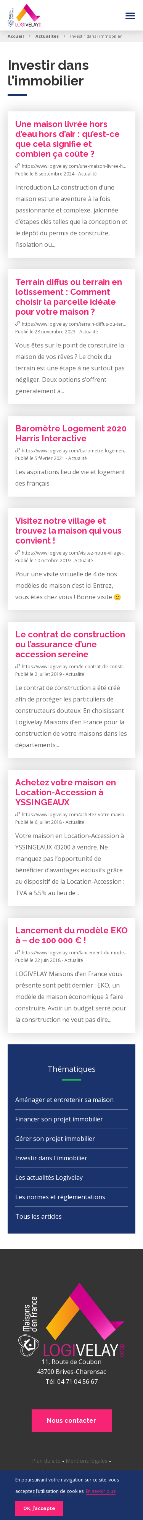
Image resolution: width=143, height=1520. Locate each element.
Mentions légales (87, 1460)
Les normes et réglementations (60, 1197)
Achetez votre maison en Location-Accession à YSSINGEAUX (65, 792)
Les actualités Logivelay (49, 1177)
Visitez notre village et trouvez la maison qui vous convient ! (68, 530)
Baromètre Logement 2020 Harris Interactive (71, 433)
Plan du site (46, 1460)
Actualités (47, 36)
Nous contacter (71, 1420)
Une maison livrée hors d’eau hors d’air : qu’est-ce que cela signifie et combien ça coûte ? (67, 139)
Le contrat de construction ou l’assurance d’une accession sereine (70, 644)
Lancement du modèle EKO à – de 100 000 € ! (71, 935)
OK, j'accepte (39, 1508)
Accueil (16, 36)
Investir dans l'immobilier (51, 1158)
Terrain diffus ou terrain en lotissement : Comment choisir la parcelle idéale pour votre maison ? (68, 297)
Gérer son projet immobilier (55, 1138)
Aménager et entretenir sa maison (64, 1099)
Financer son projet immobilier (59, 1119)
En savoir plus (101, 1491)
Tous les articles (38, 1216)
